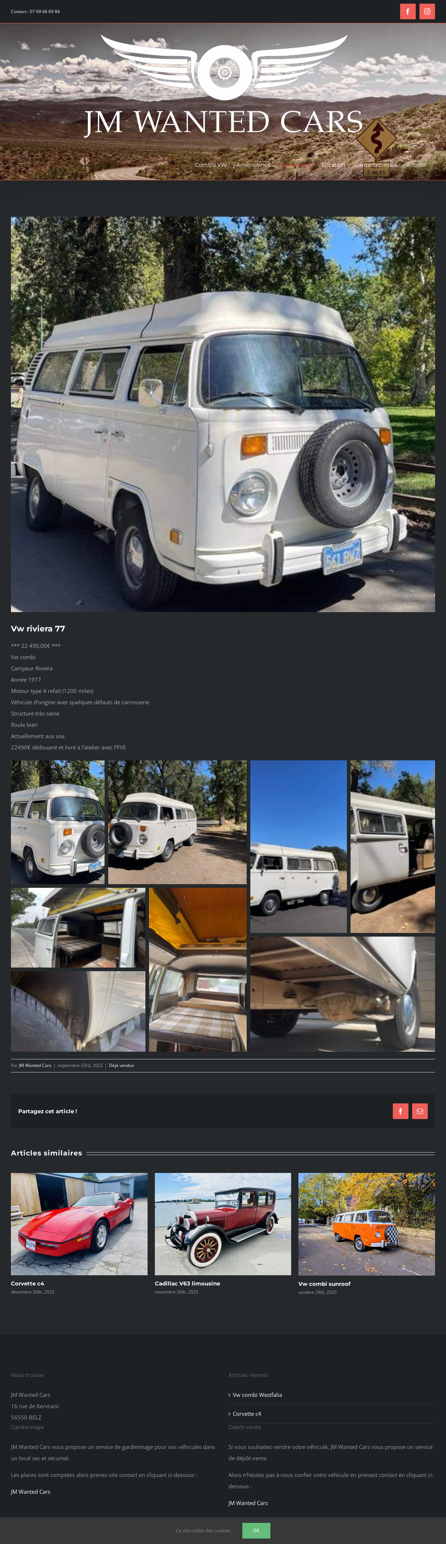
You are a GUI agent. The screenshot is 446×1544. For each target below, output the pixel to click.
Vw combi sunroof (324, 1283)
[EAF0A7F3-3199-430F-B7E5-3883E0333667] (223, 414)
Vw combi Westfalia (257, 1394)
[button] (58, 822)
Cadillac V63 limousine (187, 1283)
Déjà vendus (121, 1065)
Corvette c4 (27, 1283)
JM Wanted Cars (35, 1065)
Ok (256, 1530)
